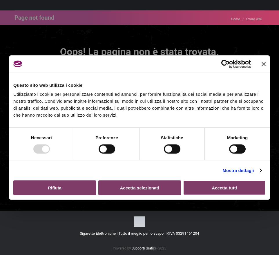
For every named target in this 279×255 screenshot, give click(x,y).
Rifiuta (54, 187)
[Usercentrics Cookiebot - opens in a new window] (225, 63)
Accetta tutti (224, 187)
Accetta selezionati (139, 187)
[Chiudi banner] (264, 64)
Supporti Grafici (144, 248)
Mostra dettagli (238, 170)
